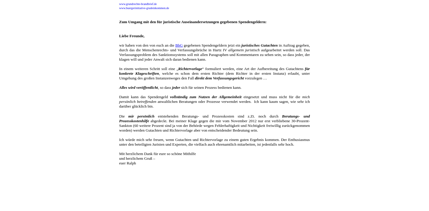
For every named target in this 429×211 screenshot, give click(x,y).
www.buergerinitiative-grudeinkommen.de (144, 8)
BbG (179, 45)
